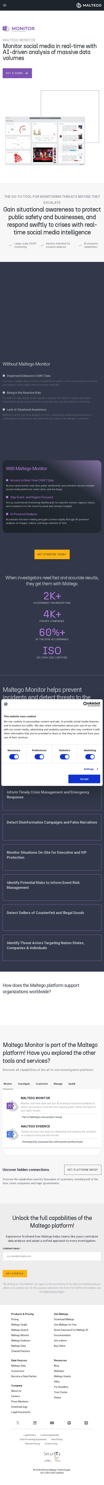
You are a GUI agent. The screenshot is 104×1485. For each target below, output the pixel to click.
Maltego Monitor (35, 1098)
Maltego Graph (19, 1324)
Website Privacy (32, 1443)
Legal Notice (30, 1435)
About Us (16, 1390)
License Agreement (49, 1435)
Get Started (14, 1273)
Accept (84, 779)
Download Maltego (64, 1319)
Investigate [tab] (24, 1083)
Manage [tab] (58, 1083)
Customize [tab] (42, 1083)
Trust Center (61, 1392)
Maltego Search (19, 1329)
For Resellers (61, 1386)
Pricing (15, 1319)
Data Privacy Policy (54, 1291)
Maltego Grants (62, 1376)
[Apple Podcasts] (86, 1423)
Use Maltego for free (65, 1324)
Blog (56, 1365)
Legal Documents (20, 1412)
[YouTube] (51, 1423)
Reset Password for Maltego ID (71, 1329)
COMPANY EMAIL (52, 1254)
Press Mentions (19, 1401)
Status (57, 1397)
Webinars (59, 1371)
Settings (89, 768)
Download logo (19, 1406)
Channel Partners (20, 1351)
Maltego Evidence (35, 1126)
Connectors (17, 1371)
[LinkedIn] (34, 1423)
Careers (15, 1396)
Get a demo (60, 1340)
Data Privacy (57, 1439)
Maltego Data (18, 1345)
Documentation (62, 1335)
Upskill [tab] (71, 1083)
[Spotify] (69, 1423)
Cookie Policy (51, 1443)
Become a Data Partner (24, 1376)
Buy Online (59, 1345)
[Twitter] (17, 1423)
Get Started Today (51, 554)
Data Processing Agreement (33, 1439)
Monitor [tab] (8, 1083)
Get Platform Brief (82, 1169)
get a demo (17, 73)
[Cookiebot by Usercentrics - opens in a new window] (85, 704)
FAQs (57, 1381)
